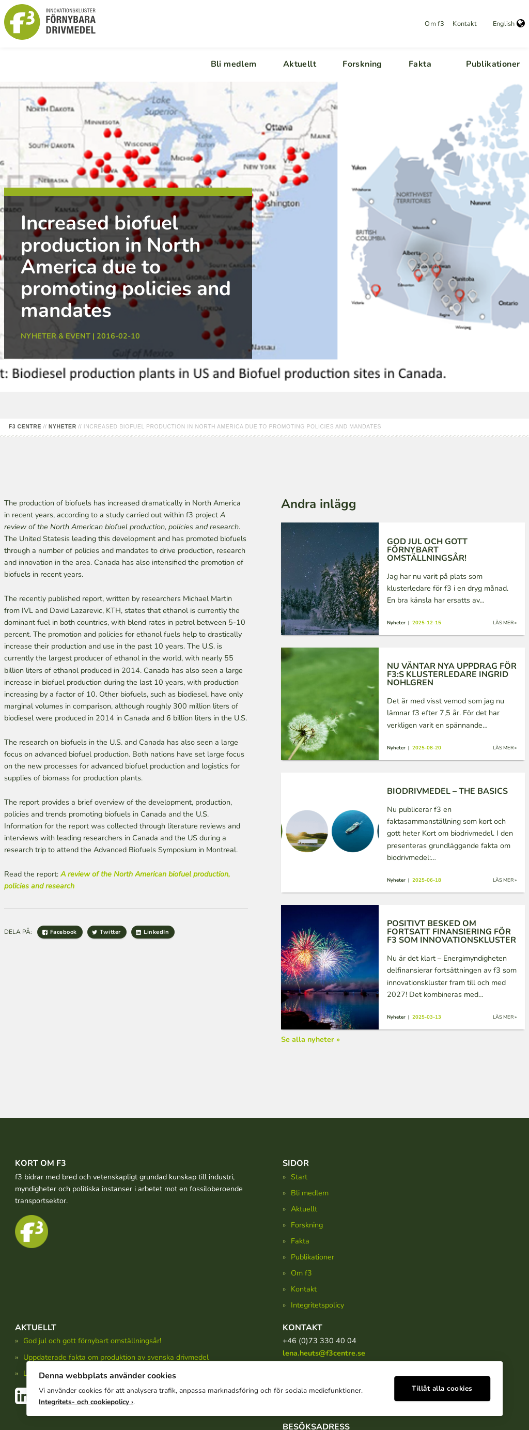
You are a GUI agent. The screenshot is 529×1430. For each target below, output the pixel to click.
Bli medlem (234, 64)
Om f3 (434, 23)
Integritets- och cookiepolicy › (86, 1399)
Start (299, 1177)
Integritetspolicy (317, 1305)
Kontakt (464, 23)
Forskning (362, 64)
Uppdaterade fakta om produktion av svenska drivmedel (116, 1357)
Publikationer (493, 64)
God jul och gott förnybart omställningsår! (92, 1340)
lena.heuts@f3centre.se (324, 1353)
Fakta (420, 64)
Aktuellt (299, 64)
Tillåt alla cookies (442, 1386)
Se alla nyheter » (310, 1039)
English (509, 23)
